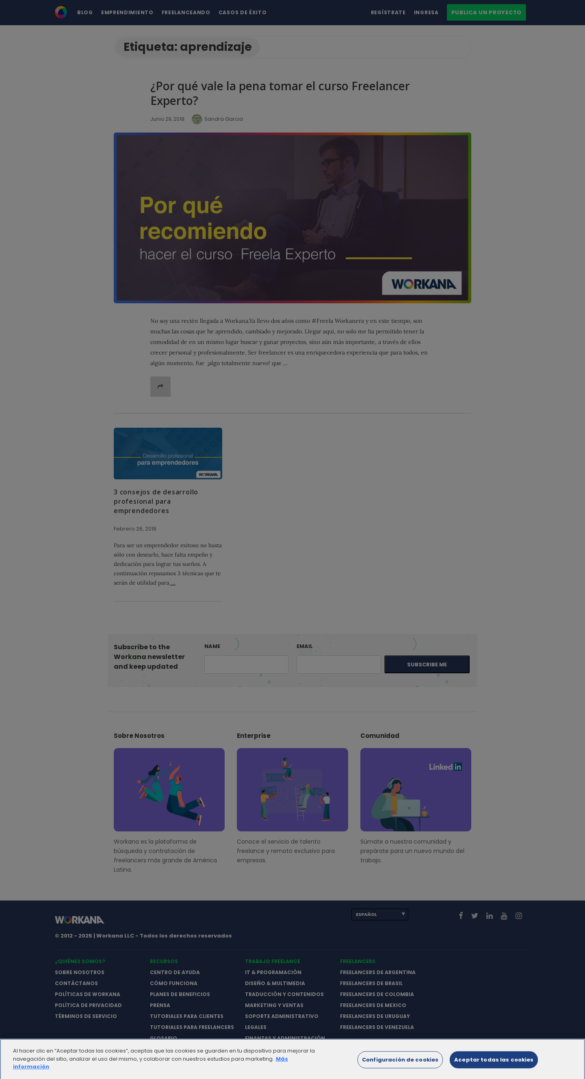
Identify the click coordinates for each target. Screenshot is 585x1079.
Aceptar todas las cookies (493, 1063)
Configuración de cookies (400, 1063)
